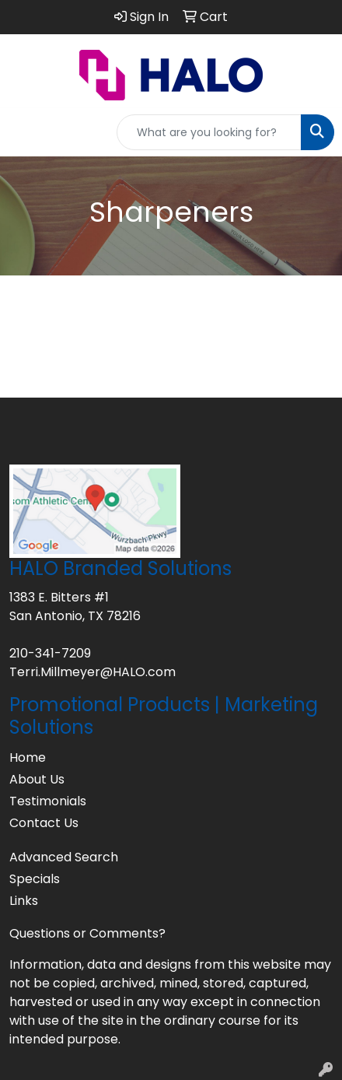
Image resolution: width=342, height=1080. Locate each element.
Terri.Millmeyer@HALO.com (92, 672)
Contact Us (44, 823)
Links (23, 901)
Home (27, 757)
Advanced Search (63, 857)
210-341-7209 (50, 653)
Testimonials (47, 801)
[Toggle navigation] (24, 132)
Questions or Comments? (87, 933)
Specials (34, 879)
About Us (37, 779)
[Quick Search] (209, 132)
